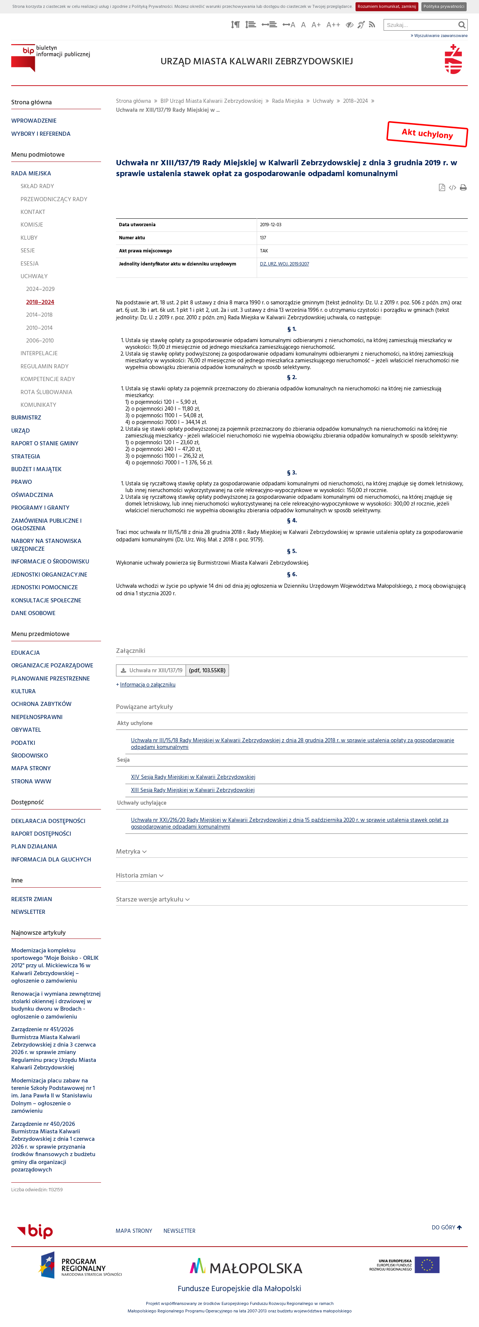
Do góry (447, 1228)
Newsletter (179, 1231)
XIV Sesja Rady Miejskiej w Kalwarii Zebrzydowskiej (193, 777)
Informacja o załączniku (146, 685)
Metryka (128, 852)
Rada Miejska (287, 101)
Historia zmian (136, 875)
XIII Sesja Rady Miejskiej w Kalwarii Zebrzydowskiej (192, 790)
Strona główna (133, 101)
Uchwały (323, 101)
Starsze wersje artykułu (149, 899)
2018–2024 (355, 101)
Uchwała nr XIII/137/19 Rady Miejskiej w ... (168, 110)
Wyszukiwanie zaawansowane (439, 36)
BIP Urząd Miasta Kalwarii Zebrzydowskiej (211, 101)
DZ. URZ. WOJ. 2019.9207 (284, 264)
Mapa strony (134, 1231)
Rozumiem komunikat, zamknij (387, 6)
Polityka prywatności (444, 6)
